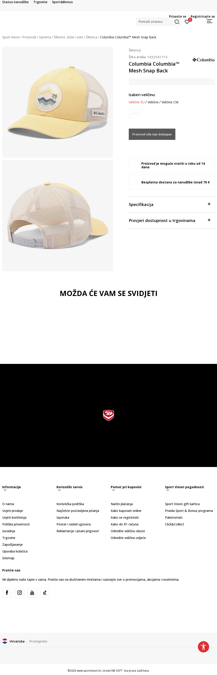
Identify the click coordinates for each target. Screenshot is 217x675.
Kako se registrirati (125, 517)
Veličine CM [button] (170, 102)
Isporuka (63, 517)
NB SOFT (116, 671)
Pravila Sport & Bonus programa (189, 511)
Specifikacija (169, 204)
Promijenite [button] (38, 641)
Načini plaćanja (122, 504)
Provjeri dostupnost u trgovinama (169, 220)
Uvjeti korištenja (14, 517)
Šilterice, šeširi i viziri (68, 37)
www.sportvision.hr (89, 671)
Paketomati (173, 517)
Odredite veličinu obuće (128, 531)
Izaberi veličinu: (142, 95)
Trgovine (8, 538)
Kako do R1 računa (124, 524)
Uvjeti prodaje (12, 511)
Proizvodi (29, 37)
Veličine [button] (153, 102)
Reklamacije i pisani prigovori (78, 531)
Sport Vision (11, 37)
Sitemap (8, 558)
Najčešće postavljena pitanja (78, 511)
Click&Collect (174, 524)
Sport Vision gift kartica (182, 504)
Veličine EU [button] (137, 102)
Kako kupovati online (126, 511)
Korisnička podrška (70, 504)
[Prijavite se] (187, 21)
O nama (8, 504)
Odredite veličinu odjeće (128, 538)
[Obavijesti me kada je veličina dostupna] (135, 113)
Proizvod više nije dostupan (152, 134)
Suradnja (8, 531)
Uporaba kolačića (14, 551)
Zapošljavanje (12, 544)
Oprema (45, 37)
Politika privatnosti (16, 524)
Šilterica (91, 37)
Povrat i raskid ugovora (74, 524)
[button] (158, 21)
